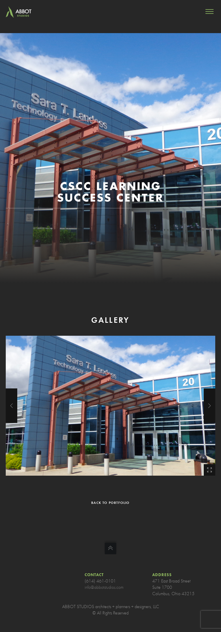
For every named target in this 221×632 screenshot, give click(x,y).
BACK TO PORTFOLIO (110, 502)
